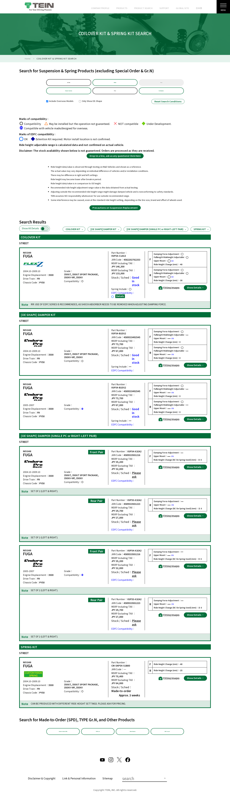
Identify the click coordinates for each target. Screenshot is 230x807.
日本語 (199, 8)
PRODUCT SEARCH (143, 8)
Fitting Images (169, 291)
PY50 (115, 93)
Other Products (132, 736)
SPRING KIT (201, 233)
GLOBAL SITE (182, 8)
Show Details (195, 291)
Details (120, 300)
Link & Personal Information (79, 784)
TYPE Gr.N (97, 736)
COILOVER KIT (75, 233)
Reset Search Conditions (167, 105)
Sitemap (107, 784)
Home (28, 58)
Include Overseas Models (59, 104)
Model (115, 83)
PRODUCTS (121, 8)
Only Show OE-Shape (90, 104)
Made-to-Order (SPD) (63, 736)
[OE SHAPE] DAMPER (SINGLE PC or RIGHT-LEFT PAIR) (157, 233)
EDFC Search (167, 736)
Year (161, 83)
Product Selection (68, 93)
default (68, 83)
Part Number (161, 93)
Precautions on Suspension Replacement (115, 211)
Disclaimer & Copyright (41, 784)
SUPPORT (164, 8)
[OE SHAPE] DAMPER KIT (105, 233)
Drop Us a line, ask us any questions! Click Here (115, 159)
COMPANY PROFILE (100, 8)
